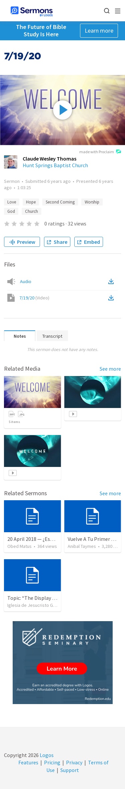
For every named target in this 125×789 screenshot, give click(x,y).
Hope (31, 202)
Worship (92, 202)
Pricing (52, 762)
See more (110, 368)
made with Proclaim (100, 152)
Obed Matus (19, 546)
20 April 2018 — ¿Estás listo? (39, 539)
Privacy (74, 762)
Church (31, 211)
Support (69, 770)
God (11, 211)
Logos (46, 755)
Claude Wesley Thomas (49, 158)
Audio (25, 281)
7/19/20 (34, 298)
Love (11, 202)
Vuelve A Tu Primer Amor (96, 539)
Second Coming (60, 202)
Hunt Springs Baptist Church (55, 165)
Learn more (99, 30)
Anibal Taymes (82, 546)
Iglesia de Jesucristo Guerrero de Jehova (48, 605)
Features (28, 762)
